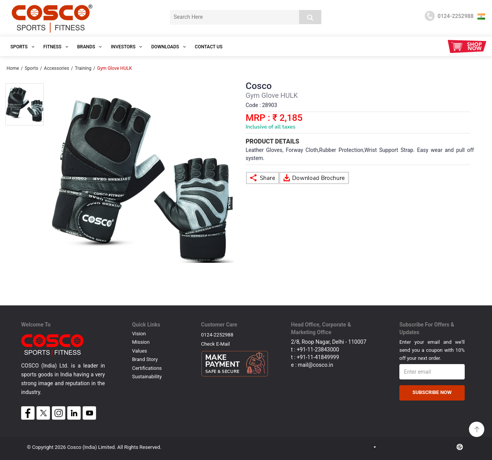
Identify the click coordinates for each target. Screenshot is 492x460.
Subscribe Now (432, 392)
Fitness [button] (55, 46)
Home (13, 68)
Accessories (56, 68)
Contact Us (209, 46)
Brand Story (145, 359)
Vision (139, 333)
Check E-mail (215, 344)
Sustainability (147, 376)
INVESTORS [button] (126, 46)
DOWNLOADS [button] (168, 46)
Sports (31, 68)
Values (139, 351)
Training (83, 68)
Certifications (147, 368)
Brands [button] (89, 46)
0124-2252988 (217, 335)
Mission (141, 342)
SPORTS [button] (22, 46)
